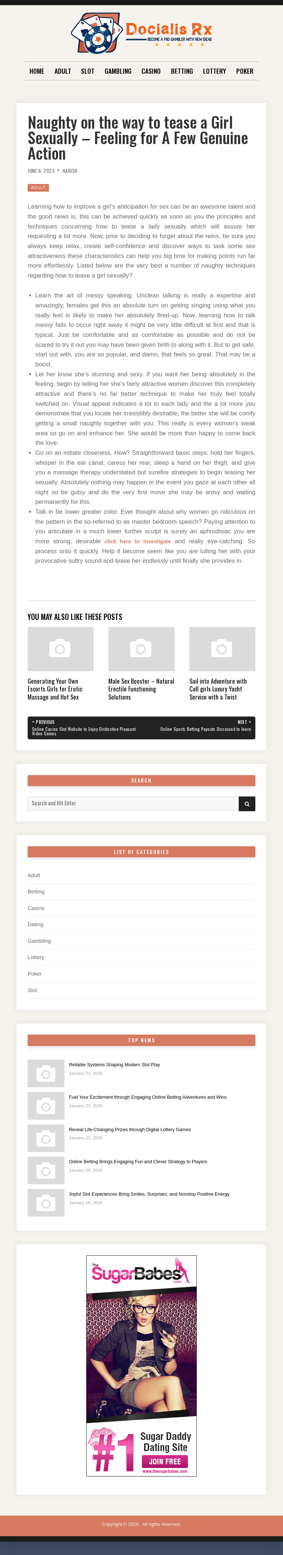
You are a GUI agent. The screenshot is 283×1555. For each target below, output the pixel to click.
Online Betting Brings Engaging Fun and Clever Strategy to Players (149, 1164)
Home (36, 71)
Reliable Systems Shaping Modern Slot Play (122, 1067)
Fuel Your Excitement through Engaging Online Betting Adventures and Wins (160, 1099)
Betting (182, 71)
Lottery (214, 71)
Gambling (118, 71)
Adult (63, 71)
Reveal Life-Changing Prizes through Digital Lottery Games (140, 1131)
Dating (35, 927)
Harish (77, 170)
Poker (245, 71)
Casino (151, 71)
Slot (87, 71)
